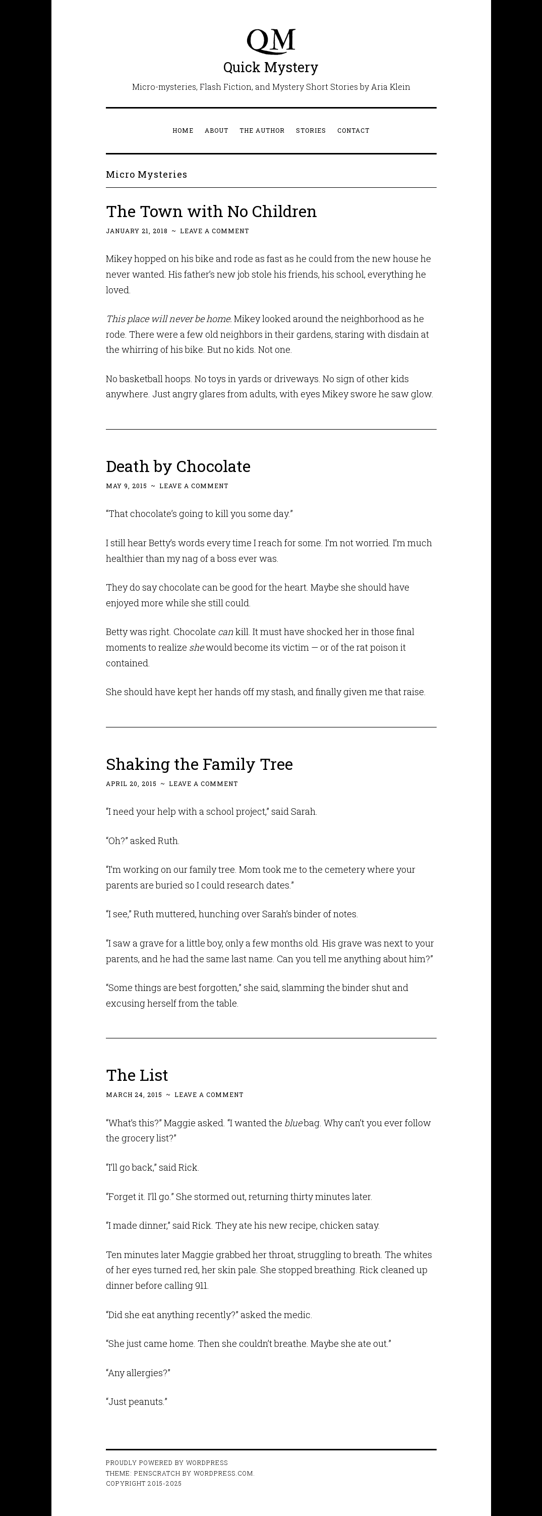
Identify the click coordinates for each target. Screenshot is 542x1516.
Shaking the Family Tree (199, 763)
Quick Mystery (271, 67)
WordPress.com (223, 1473)
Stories (311, 130)
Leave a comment (214, 231)
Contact (353, 130)
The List (137, 1074)
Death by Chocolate (178, 466)
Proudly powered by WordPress (167, 1462)
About (216, 130)
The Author (262, 130)
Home (183, 130)
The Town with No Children (212, 211)
